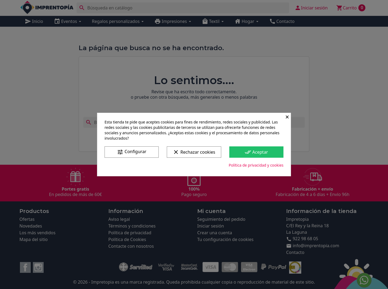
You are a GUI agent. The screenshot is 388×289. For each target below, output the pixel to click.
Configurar (131, 152)
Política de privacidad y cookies (256, 165)
